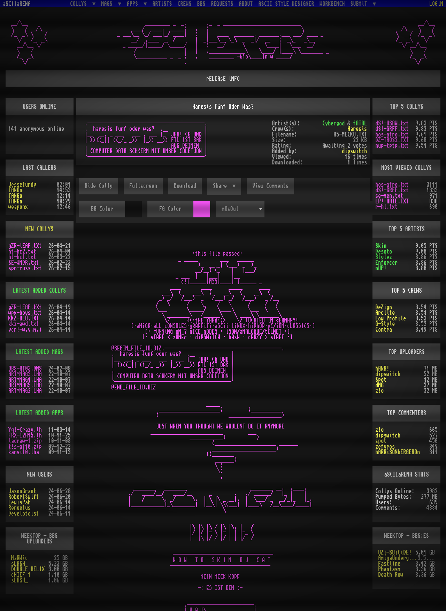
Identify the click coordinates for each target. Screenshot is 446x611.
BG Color (102, 209)
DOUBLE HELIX (28, 569)
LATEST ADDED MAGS (39, 352)
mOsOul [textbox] (230, 209)
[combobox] (240, 209)
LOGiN (436, 4)
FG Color (170, 209)
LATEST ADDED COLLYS (39, 290)
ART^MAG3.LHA (25, 374)
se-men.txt (389, 196)
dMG (379, 385)
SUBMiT (360, 3)
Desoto (383, 251)
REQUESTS (222, 4)
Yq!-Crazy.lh (25, 430)
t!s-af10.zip (25, 446)
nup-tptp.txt (392, 145)
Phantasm (389, 569)
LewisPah (19, 502)
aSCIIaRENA (17, 4)
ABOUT (246, 4)
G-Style (385, 324)
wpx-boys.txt (25, 313)
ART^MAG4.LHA (25, 379)
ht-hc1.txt (22, 257)
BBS (201, 4)
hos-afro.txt (392, 134)
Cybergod (333, 123)
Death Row (390, 575)
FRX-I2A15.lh (25, 435)
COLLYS (80, 3)
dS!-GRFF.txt (392, 129)
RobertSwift (23, 497)
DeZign (383, 307)
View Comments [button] (270, 186)
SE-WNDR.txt (23, 262)
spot (380, 441)
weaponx (18, 207)
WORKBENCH (332, 4)
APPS (134, 3)
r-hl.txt (386, 207)
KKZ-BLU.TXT (23, 318)
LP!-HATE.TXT (392, 201)
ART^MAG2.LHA (25, 391)
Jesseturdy (22, 184)
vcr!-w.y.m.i (25, 329)
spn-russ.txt (25, 268)
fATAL (360, 123)
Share (221, 186)
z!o (379, 391)
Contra (383, 329)
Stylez (383, 257)
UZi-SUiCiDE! (395, 552)
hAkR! (382, 368)
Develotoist (23, 513)
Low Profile (390, 318)
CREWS (185, 4)
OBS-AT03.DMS (25, 368)
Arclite (385, 313)
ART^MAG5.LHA (25, 385)
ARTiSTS (162, 4)
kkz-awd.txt (23, 324)
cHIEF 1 (21, 575)
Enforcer (386, 262)
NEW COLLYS (39, 229)
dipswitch (354, 151)
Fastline (389, 563)
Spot (380, 379)
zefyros (385, 446)
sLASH (18, 563)
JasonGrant (22, 491)
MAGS (108, 3)
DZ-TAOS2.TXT (392, 140)
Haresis (357, 129)
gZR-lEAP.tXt (25, 246)
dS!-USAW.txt (392, 123)
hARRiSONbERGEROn (397, 452)
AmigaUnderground (397, 558)
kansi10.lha (23, 452)
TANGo (15, 190)
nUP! (380, 268)
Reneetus (19, 508)
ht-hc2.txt (22, 251)
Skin (380, 246)
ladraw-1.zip (25, 441)
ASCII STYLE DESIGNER (286, 4)
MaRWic (19, 558)
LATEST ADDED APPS (39, 413)
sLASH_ (19, 580)
